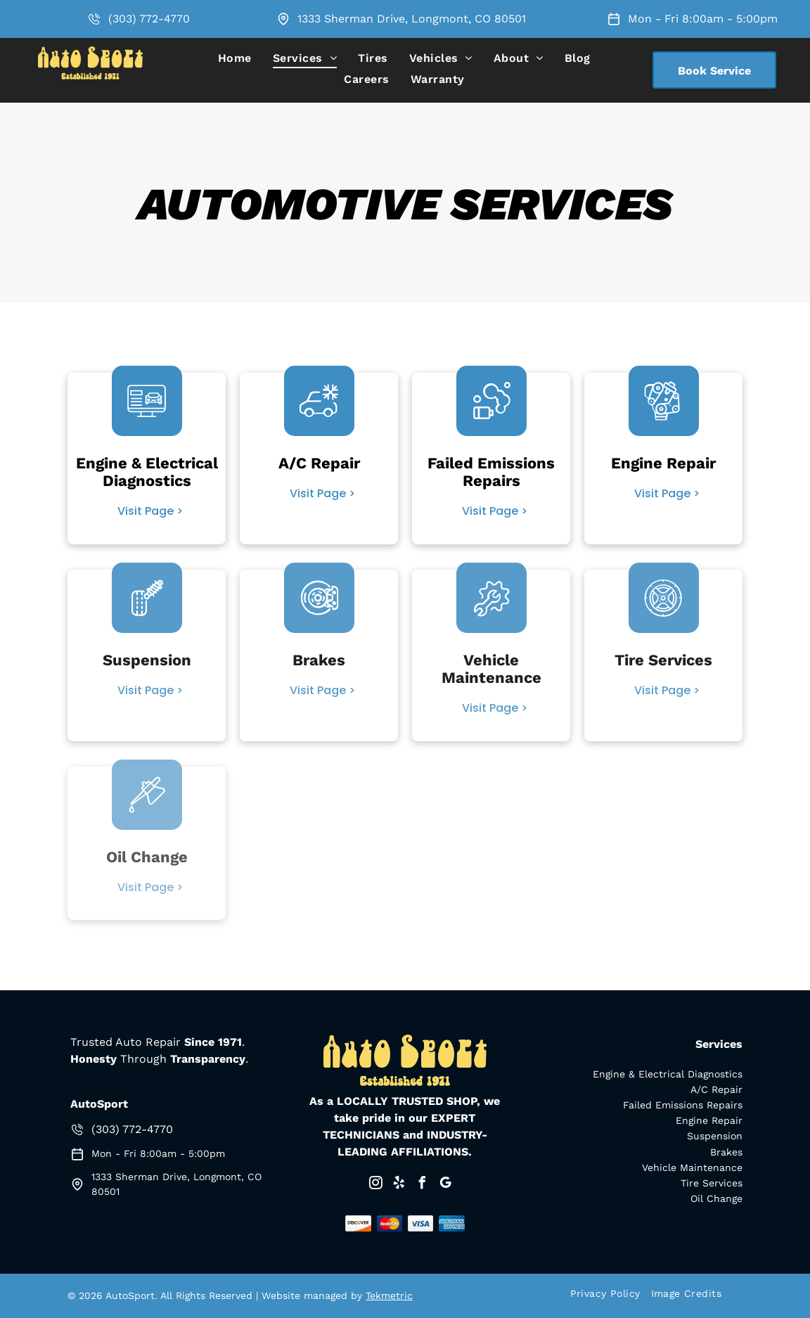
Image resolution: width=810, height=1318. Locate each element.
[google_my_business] (445, 1184)
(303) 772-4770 (149, 18)
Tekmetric (389, 1295)
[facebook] (422, 1184)
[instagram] (375, 1184)
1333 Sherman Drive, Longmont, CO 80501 (411, 18)
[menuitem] (234, 58)
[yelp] (399, 1184)
